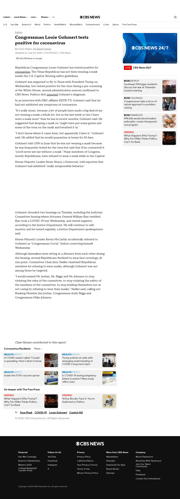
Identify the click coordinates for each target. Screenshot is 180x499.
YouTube (52, 457)
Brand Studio (112, 469)
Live (34, 17)
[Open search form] (175, 17)
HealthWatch (60, 24)
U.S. (5, 24)
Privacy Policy (84, 457)
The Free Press (129, 24)
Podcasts (110, 461)
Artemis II (26, 24)
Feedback (140, 474)
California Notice (85, 461)
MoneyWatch (76, 24)
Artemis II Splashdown (29, 461)
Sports (115, 24)
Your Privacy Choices (87, 465)
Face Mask (26, 412)
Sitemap (110, 473)
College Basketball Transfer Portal (27, 469)
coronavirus (22, 72)
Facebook (52, 461)
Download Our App (115, 465)
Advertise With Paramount (148, 461)
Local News (20, 17)
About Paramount (144, 457)
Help (138, 470)
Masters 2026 (25, 465)
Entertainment (93, 24)
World (37, 24)
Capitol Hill (76, 412)
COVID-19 (41, 412)
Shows (45, 17)
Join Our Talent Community (143, 465)
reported (52, 94)
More (38, 348)
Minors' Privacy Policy (87, 473)
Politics (47, 24)
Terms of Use (83, 469)
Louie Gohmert (58, 412)
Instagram (52, 465)
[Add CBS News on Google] (29, 58)
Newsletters (112, 457)
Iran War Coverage (27, 457)
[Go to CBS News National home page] (90, 17)
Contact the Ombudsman (148, 479)
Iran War (15, 24)
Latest (7, 17)
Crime (106, 24)
